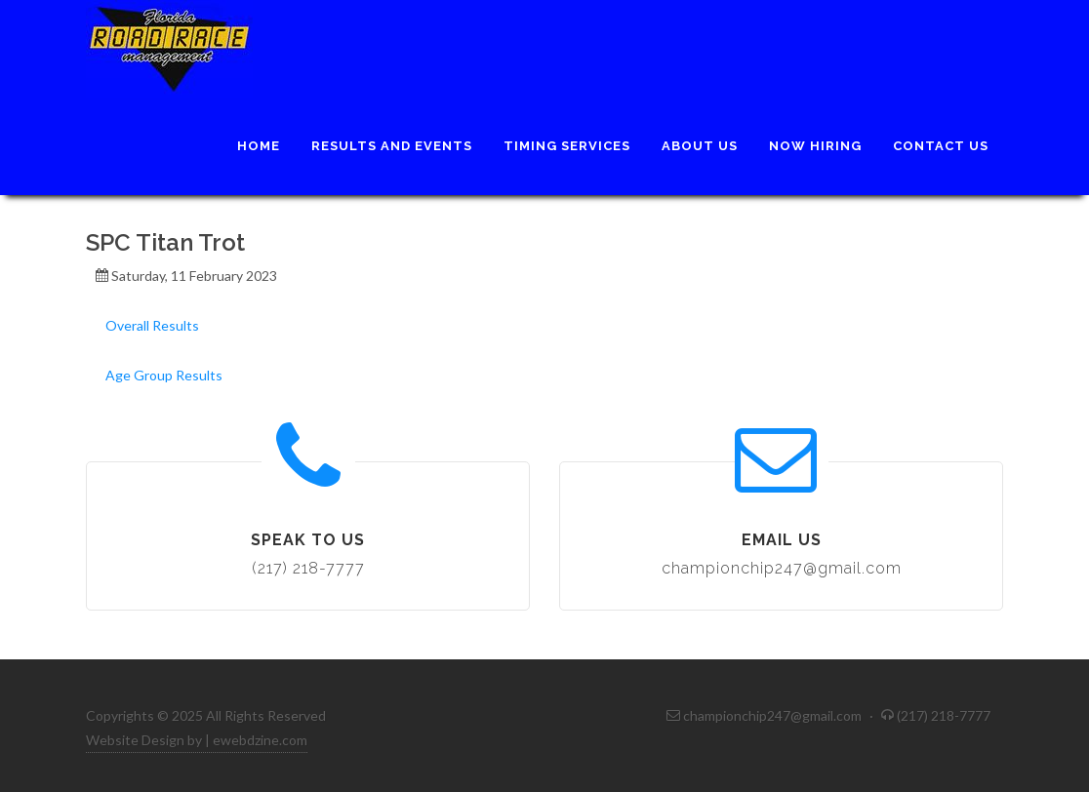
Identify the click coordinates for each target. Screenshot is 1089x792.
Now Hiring (815, 146)
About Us (700, 146)
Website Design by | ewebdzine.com (196, 740)
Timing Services (567, 146)
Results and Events (391, 146)
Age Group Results (163, 375)
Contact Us (940, 146)
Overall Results (152, 325)
